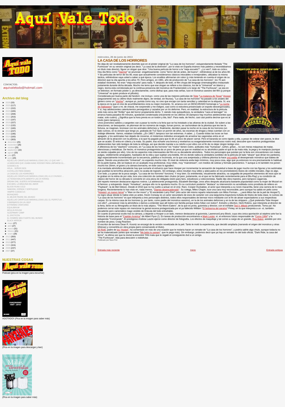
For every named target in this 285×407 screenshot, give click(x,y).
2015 (8, 133)
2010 (8, 242)
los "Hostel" (123, 229)
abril (10, 226)
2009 (8, 245)
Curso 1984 (261, 216)
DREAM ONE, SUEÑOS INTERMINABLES (25, 181)
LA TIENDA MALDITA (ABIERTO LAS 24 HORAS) (28, 179)
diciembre (12, 142)
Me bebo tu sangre (150, 232)
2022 (8, 114)
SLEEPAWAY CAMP (15, 213)
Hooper (227, 96)
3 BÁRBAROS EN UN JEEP (19, 202)
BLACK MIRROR (14, 220)
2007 (8, 251)
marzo (11, 228)
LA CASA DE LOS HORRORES (20, 174)
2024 (8, 108)
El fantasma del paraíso (215, 208)
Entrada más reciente (109, 250)
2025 (8, 105)
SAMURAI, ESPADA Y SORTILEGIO (22, 189)
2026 (8, 102)
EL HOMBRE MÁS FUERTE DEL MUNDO (25, 218)
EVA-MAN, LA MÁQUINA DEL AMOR (22, 184)
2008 (8, 248)
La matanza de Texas (211, 96)
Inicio (193, 250)
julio (10, 155)
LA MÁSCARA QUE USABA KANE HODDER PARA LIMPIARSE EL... (36, 163)
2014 (8, 136)
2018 (8, 125)
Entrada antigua (274, 250)
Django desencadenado (166, 189)
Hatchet (123, 72)
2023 (8, 111)
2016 (8, 131)
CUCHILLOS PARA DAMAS (18, 171)
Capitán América (131, 216)
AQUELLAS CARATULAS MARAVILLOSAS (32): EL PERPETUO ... (35, 200)
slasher (119, 101)
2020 (8, 119)
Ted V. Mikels (241, 205)
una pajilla (232, 157)
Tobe (195, 96)
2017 (8, 128)
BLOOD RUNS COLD (16, 187)
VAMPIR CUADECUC (16, 192)
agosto (11, 153)
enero (11, 234)
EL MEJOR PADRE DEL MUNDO (21, 197)
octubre (11, 147)
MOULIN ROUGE (14, 210)
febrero (11, 231)
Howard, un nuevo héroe (111, 192)
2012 (8, 236)
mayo (10, 223)
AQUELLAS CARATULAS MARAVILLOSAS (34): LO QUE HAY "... (35, 160)
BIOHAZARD (12, 194)
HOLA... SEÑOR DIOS (16, 168)
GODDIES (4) (13, 166)
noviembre (13, 145)
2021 (8, 117)
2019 (8, 122)
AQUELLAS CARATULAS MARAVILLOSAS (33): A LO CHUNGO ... (35, 176)
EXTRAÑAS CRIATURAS (17, 205)
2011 (8, 239)
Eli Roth (102, 229)
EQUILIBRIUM (13, 207)
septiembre (13, 150)
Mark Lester (209, 216)
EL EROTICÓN (13, 215)
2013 (8, 139)
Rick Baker (257, 219)
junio (10, 158)
